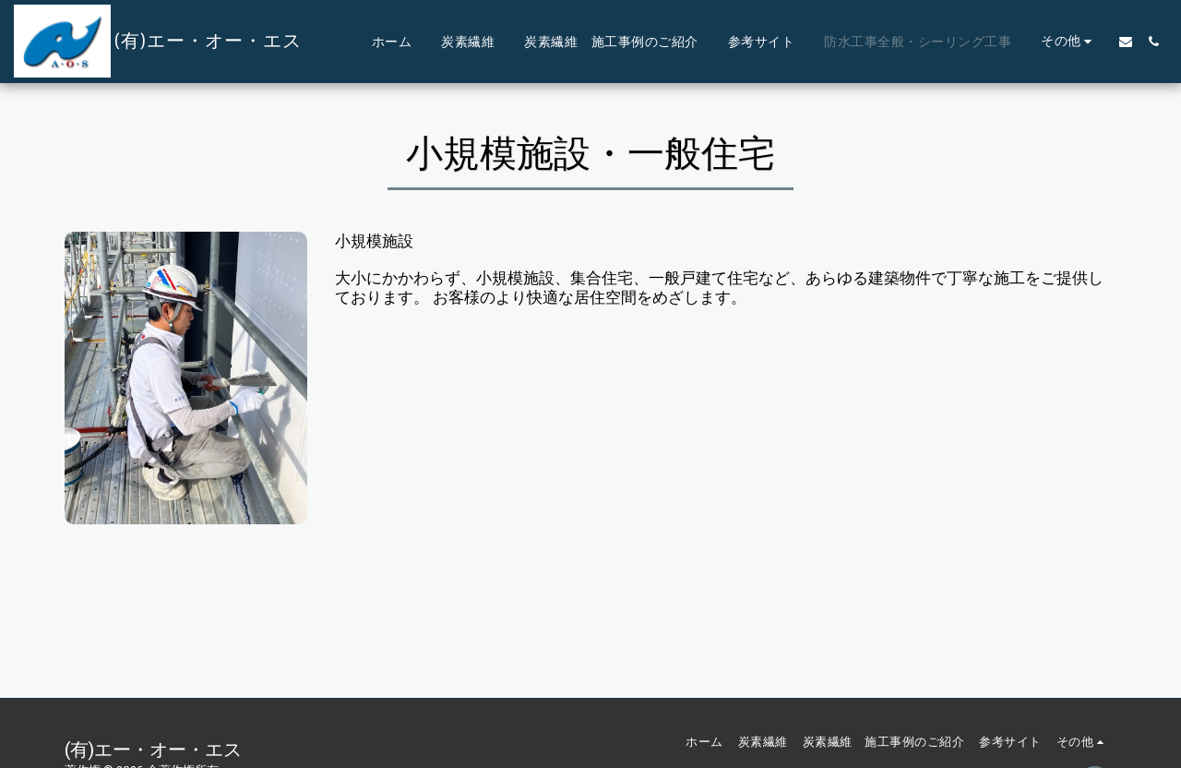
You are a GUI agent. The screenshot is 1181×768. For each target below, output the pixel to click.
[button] (1126, 41)
